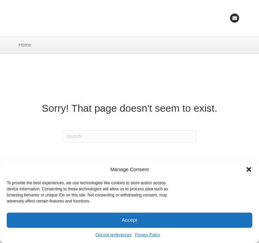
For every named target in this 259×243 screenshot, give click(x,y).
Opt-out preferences (113, 235)
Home (25, 45)
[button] (249, 169)
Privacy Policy (147, 235)
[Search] (129, 136)
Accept (129, 220)
